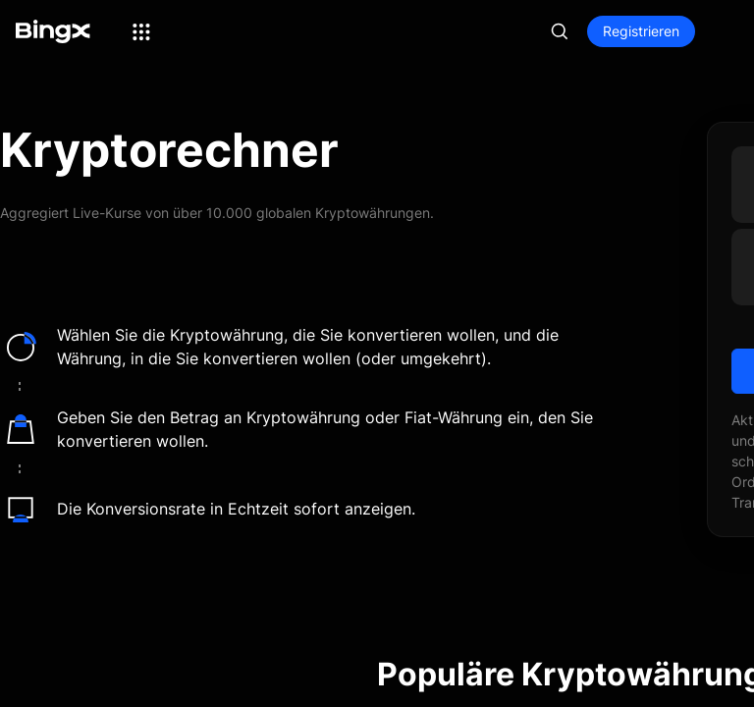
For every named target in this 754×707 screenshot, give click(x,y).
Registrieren (641, 31)
